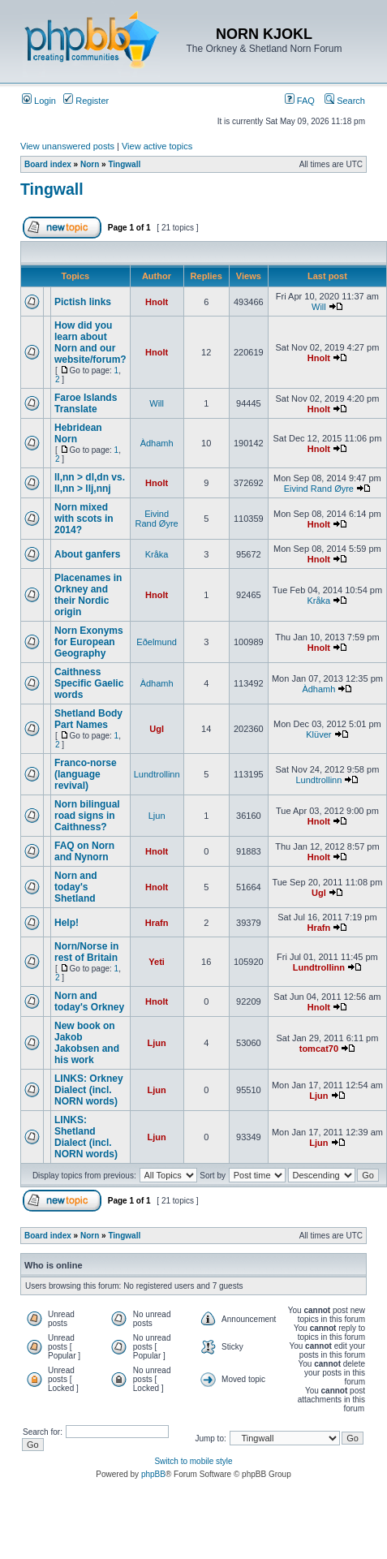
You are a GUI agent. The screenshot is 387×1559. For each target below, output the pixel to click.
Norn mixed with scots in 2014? (84, 519)
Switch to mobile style (193, 1461)
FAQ (300, 101)
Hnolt (156, 302)
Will (319, 307)
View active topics (157, 146)
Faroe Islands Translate (85, 403)
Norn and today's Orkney (89, 1001)
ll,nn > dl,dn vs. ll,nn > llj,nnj (89, 483)
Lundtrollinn (157, 774)
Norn (89, 164)
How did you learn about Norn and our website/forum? (90, 342)
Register (86, 101)
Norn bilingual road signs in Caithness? (87, 816)
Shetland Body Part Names (88, 719)
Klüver (318, 734)
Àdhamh (157, 443)
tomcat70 (318, 1048)
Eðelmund (156, 642)
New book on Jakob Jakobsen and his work (86, 1043)
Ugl (156, 729)
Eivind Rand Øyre (319, 488)
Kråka (157, 554)
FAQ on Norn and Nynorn (84, 851)
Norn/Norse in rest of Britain (86, 952)
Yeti (156, 962)
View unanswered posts (67, 146)
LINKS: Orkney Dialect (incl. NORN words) (88, 1090)
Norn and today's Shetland (75, 887)
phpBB (153, 1474)
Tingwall (124, 164)
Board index (47, 164)
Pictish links (82, 302)
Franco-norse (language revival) (85, 774)
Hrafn (157, 923)
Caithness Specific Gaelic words (88, 683)
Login (39, 101)
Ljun (157, 815)
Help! (66, 922)
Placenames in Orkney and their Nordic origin (88, 595)
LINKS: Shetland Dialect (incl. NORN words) (86, 1137)
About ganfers (87, 554)
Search (345, 101)
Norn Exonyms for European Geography (88, 642)
